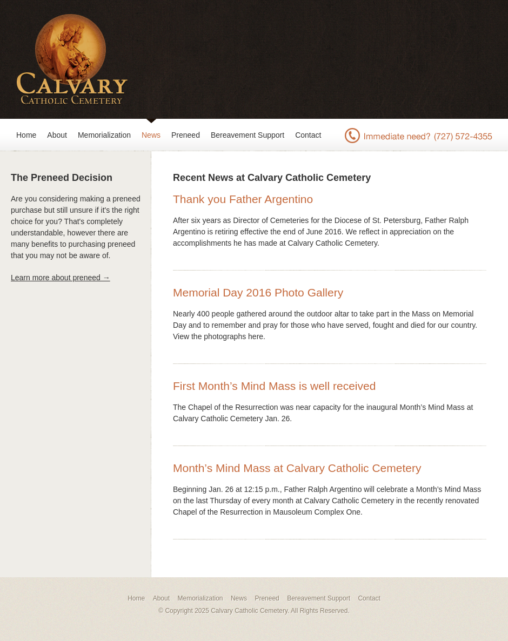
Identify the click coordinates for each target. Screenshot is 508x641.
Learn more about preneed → (60, 277)
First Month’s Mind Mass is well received (274, 386)
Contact (308, 135)
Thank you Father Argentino (243, 199)
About (57, 135)
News (151, 135)
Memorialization (104, 135)
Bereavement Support (247, 135)
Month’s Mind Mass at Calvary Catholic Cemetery (297, 468)
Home (26, 135)
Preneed (185, 135)
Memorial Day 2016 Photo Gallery (258, 292)
